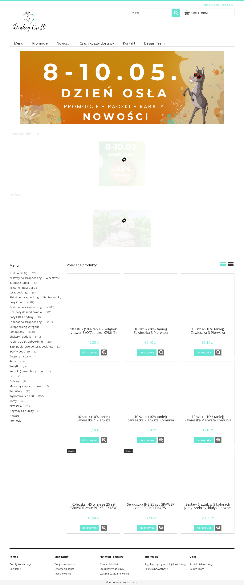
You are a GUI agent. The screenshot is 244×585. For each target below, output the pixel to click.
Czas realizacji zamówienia (114, 573)
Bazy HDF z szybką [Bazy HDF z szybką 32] (21, 317)
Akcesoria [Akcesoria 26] (16, 406)
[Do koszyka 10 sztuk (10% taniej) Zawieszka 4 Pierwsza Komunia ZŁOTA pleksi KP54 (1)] (89, 440)
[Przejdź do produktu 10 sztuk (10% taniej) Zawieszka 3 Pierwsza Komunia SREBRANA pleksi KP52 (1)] (151, 300)
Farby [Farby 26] (13, 361)
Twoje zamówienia (65, 564)
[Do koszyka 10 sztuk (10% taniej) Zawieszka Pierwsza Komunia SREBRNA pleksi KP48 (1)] (146, 440)
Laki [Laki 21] (12, 376)
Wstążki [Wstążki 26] (14, 366)
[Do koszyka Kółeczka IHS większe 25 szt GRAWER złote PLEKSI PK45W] (89, 528)
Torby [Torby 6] (13, 401)
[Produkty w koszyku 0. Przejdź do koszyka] (196, 12)
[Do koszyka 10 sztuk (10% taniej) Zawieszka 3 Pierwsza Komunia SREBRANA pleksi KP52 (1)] (146, 352)
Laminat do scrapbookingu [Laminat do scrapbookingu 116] (26, 322)
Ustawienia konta (64, 569)
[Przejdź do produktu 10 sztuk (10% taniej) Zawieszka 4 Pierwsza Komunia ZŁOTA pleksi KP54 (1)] (93, 388)
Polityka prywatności (156, 569)
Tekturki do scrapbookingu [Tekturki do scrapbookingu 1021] (26, 307)
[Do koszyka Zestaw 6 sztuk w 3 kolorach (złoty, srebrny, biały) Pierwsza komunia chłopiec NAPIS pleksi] (204, 528)
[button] (104, 352)
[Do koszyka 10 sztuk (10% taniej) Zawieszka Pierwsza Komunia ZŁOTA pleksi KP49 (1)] (204, 440)
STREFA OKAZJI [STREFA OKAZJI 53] (19, 273)
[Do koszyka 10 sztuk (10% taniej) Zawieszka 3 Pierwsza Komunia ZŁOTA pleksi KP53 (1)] (204, 352)
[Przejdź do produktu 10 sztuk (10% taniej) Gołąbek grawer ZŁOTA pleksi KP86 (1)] (93, 300)
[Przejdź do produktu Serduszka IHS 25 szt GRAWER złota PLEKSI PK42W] (151, 475)
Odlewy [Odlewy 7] (14, 381)
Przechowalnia (63, 573)
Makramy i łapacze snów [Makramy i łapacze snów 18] (25, 386)
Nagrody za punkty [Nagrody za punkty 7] (22, 411)
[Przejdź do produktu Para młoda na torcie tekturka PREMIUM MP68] (122, 238)
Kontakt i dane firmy (201, 564)
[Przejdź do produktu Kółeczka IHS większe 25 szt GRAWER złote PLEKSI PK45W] (93, 475)
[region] (122, 87)
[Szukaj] (176, 13)
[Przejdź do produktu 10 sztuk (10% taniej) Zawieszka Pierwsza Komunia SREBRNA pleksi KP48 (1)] (151, 388)
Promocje (15, 420)
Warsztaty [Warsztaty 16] (16, 391)
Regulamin (16, 569)
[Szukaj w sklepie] (150, 13)
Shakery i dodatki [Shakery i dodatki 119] (20, 336)
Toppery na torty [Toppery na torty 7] (20, 356)
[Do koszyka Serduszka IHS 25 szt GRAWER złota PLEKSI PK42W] (146, 528)
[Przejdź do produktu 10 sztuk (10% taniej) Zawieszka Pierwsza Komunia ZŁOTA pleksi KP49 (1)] (208, 388)
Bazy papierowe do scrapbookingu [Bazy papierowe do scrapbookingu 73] (31, 346)
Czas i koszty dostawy (112, 569)
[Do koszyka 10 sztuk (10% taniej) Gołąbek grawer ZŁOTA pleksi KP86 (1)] (89, 352)
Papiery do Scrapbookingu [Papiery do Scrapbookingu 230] (26, 341)
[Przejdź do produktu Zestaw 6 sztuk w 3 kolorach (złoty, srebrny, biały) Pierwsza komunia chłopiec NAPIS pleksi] (208, 475)
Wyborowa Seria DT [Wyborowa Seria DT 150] (22, 396)
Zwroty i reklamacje (20, 564)
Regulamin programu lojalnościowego (165, 564)
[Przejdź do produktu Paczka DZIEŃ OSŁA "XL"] (122, 177)
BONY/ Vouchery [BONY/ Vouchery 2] (20, 351)
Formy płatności (109, 564)
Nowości (15, 416)
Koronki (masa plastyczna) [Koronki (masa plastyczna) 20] (26, 371)
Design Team (196, 569)
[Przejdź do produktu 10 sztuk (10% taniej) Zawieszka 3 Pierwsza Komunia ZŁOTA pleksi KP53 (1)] (208, 300)
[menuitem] (19, 43)
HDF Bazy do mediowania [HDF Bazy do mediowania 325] (26, 312)
